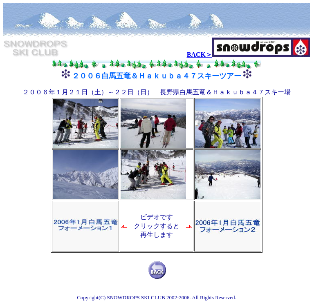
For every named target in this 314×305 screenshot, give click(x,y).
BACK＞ (199, 54)
